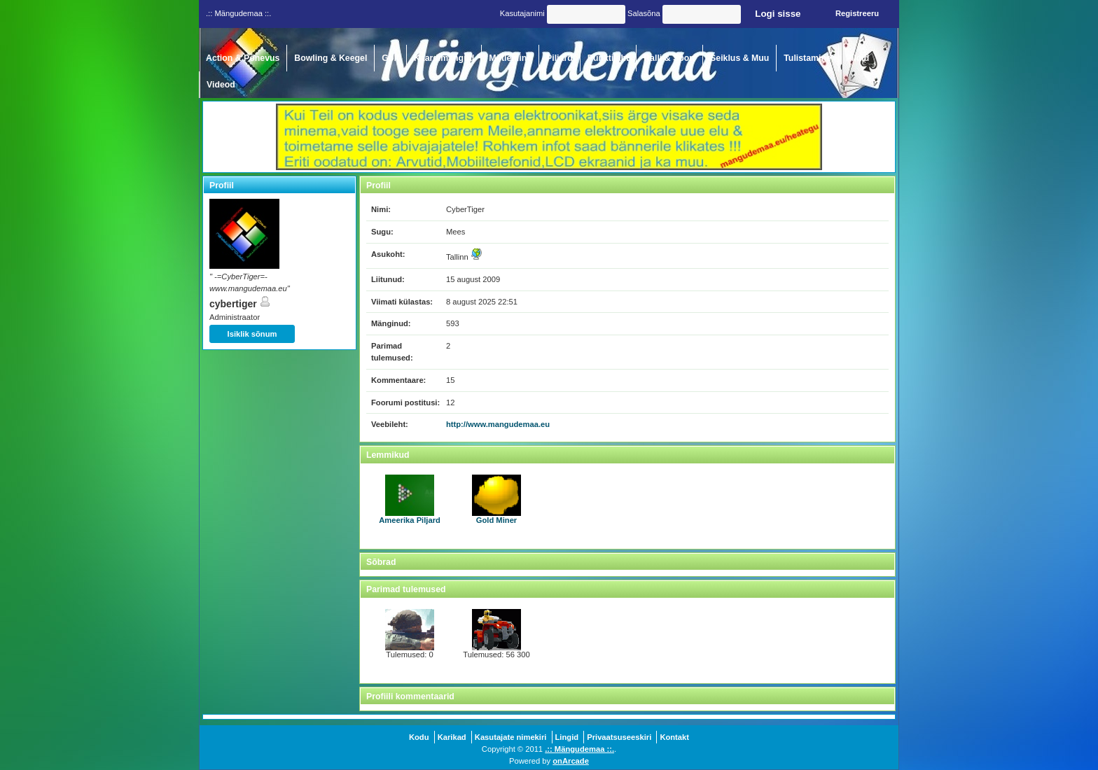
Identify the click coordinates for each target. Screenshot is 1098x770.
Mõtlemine (510, 58)
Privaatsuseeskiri (619, 737)
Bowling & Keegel (330, 58)
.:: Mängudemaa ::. (579, 749)
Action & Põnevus (242, 58)
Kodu (419, 737)
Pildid (858, 58)
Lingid (567, 737)
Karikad (452, 737)
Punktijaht (609, 58)
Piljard (559, 58)
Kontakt (674, 737)
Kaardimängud (444, 58)
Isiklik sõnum (252, 334)
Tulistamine (807, 58)
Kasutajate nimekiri (511, 737)
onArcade (571, 761)
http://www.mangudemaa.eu (498, 424)
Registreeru (857, 13)
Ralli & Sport (669, 58)
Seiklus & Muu (739, 58)
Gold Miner (496, 499)
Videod (221, 85)
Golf (390, 58)
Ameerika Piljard (409, 499)
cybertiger (240, 303)
